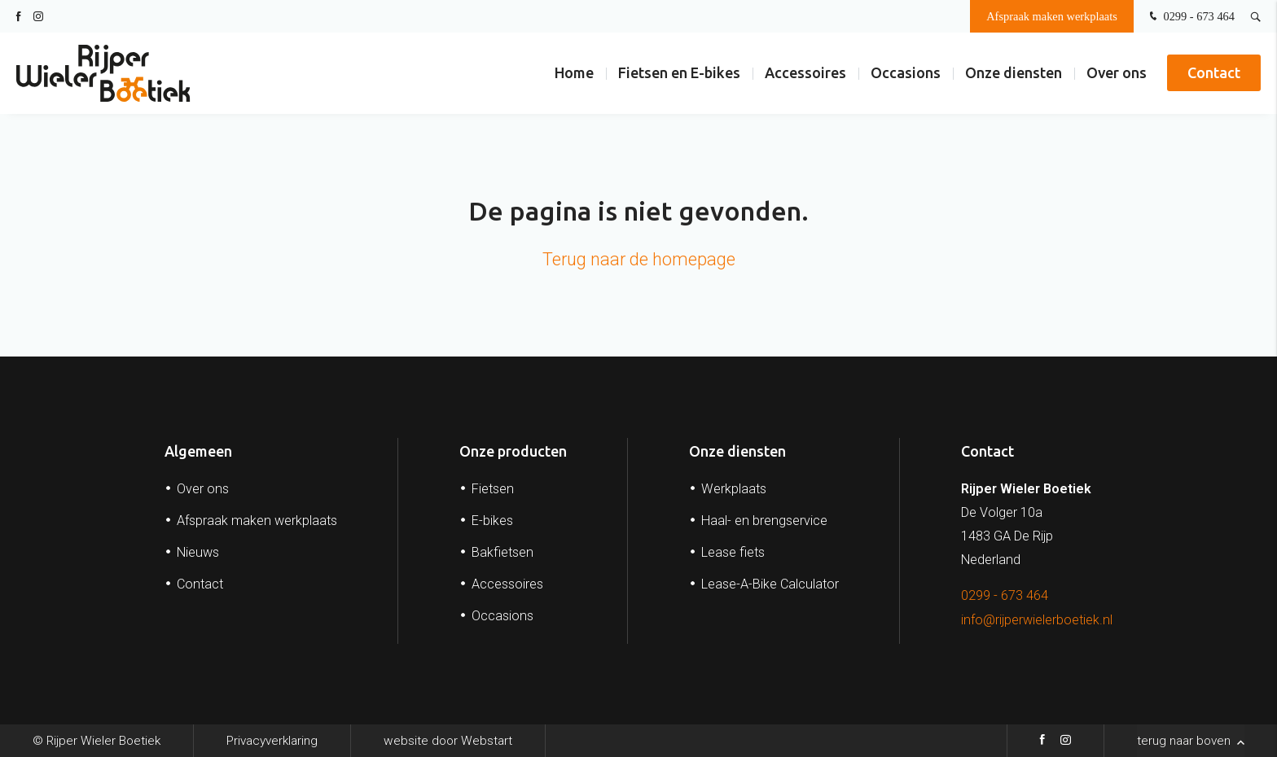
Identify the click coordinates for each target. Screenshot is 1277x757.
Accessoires (805, 72)
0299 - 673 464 (1190, 17)
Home (574, 72)
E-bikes (492, 520)
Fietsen (493, 489)
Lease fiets (733, 552)
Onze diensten (1013, 72)
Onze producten (513, 451)
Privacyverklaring (272, 740)
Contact (1213, 72)
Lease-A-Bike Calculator (770, 584)
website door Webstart (448, 740)
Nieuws (198, 552)
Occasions (906, 72)
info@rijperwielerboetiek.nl (1036, 620)
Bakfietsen (502, 552)
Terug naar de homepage (638, 259)
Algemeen (198, 451)
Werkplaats (733, 489)
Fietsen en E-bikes (679, 72)
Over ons (1116, 72)
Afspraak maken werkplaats (1051, 16)
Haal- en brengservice (764, 520)
